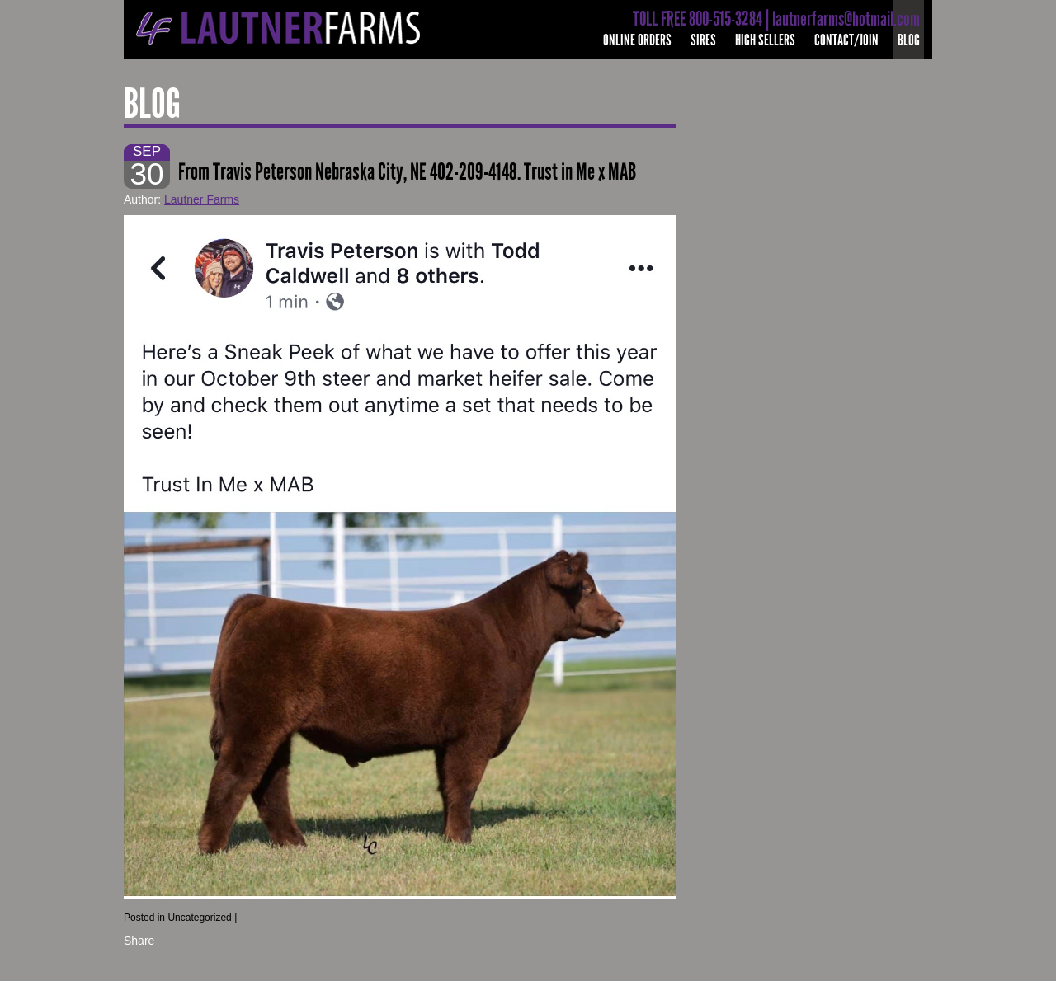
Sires (703, 40)
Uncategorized (199, 917)
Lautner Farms (201, 199)
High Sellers (765, 40)
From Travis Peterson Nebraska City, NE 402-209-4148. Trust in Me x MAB (407, 171)
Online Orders (637, 40)
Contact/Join (846, 40)
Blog (909, 40)
